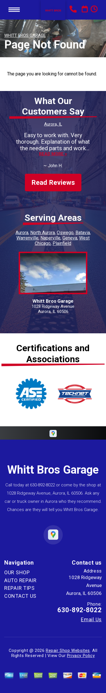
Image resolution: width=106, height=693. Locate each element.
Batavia (82, 232)
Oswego (65, 232)
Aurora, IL (53, 124)
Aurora (22, 232)
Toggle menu (14, 10)
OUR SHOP (17, 572)
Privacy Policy (81, 655)
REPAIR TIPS (19, 588)
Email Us (91, 619)
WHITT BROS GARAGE (25, 35)
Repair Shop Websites (68, 650)
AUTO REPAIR (20, 580)
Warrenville (27, 238)
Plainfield (62, 243)
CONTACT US (20, 596)
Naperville (50, 238)
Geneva (69, 238)
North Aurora (42, 232)
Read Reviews (53, 183)
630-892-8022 (42, 485)
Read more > (53, 154)
